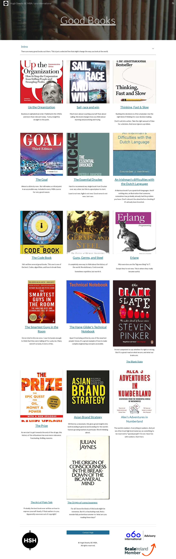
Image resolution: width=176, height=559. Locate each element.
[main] (88, 20)
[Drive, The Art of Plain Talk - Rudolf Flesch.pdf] (41, 470)
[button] (173, 3)
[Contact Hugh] (88, 532)
